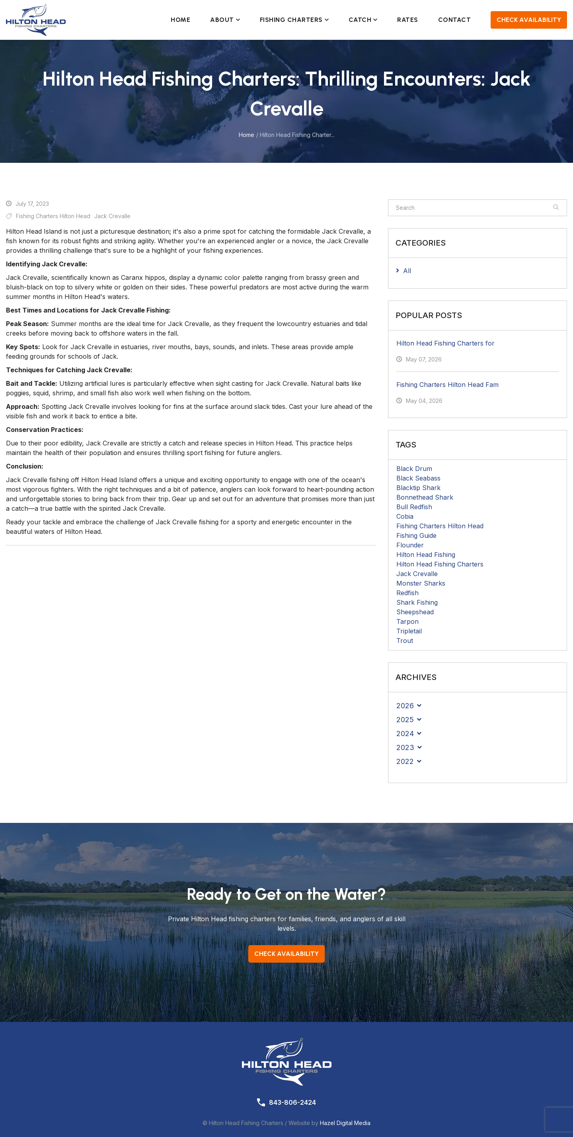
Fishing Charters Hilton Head (439, 526)
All (407, 271)
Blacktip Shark (418, 488)
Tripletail (409, 631)
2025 (405, 719)
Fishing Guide (416, 535)
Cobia (404, 516)
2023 (405, 747)
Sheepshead (415, 612)
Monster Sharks (420, 583)
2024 (405, 733)
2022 (405, 761)
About (225, 19)
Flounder (410, 545)
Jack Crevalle (417, 574)
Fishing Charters (294, 19)
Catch (363, 19)
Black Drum (414, 469)
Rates (407, 19)
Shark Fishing (417, 602)
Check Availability (529, 19)
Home (180, 19)
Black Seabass (418, 478)
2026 (405, 705)
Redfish (407, 593)
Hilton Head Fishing (425, 555)
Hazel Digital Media (345, 1122)
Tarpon (407, 621)
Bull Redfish (414, 507)
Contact (454, 19)
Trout (404, 641)
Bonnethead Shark (424, 497)
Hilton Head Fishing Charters (439, 564)
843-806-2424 (292, 1102)
